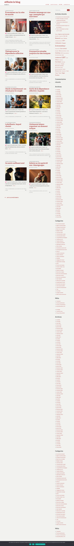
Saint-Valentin (59, 278)
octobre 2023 (59, 141)
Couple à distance (59, 241)
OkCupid (31, 192)
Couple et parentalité (60, 242)
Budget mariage (9, 10)
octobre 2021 (59, 182)
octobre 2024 (59, 122)
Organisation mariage (35, 122)
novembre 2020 (59, 201)
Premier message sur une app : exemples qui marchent (39, 14)
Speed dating (47, 43)
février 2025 (58, 115)
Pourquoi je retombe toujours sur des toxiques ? (39, 53)
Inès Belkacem (10, 128)
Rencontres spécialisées (61, 277)
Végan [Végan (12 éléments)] (63, 73)
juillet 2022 (58, 167)
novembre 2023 (59, 139)
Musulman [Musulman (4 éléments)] (61, 59)
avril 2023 (58, 151)
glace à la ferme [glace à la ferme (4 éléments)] (63, 50)
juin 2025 (58, 108)
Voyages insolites (59, 292)
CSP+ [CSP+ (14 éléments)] (63, 40)
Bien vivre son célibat (11, 161)
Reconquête (58, 268)
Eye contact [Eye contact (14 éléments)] (63, 48)
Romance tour (47, 155)
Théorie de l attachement (61, 287)
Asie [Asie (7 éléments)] (64, 36)
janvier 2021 (58, 198)
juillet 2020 (58, 208)
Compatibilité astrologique (61, 237)
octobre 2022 (59, 161)
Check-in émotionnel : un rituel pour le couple (15, 90)
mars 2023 (58, 153)
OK (30, 544)
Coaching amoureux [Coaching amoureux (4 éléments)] (58, 40)
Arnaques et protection (60, 227)
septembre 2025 (59, 103)
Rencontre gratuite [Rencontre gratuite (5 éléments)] (58, 69)
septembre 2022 (59, 163)
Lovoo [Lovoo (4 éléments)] (67, 57)
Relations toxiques (34, 49)
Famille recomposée (60, 253)
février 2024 (58, 134)
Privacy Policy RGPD (60, 313)
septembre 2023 (59, 142)
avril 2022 (58, 172)
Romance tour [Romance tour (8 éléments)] (58, 71)
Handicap (19, 79)
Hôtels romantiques (60, 256)
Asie (36, 154)
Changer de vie (67, 4)
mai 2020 (58, 211)
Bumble (36, 42)
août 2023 (58, 144)
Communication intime (60, 235)
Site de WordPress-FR (60, 306)
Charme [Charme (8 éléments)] (65, 38)
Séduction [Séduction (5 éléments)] (64, 70)
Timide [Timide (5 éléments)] (67, 70)
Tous (57, 289)
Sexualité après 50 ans (60, 282)
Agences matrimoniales (61, 225)
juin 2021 (58, 189)
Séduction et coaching (60, 280)
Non (33, 544)
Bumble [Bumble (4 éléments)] (62, 38)
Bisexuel (13, 79)
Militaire (36, 82)
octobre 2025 (59, 101)
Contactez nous (54, 4)
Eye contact (39, 81)
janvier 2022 (58, 177)
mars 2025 (58, 113)
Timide (24, 188)
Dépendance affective (11, 49)
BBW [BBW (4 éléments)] (66, 36)
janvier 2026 (58, 96)
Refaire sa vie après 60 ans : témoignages (38, 164)
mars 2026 (58, 93)
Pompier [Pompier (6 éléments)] (62, 63)
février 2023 (58, 155)
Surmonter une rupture (60, 284)
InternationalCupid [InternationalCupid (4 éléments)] (58, 55)
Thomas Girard (34, 57)
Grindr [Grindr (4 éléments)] (68, 50)
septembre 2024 (59, 124)
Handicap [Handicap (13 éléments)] (57, 53)
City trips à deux (59, 232)
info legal (58, 309)
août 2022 (58, 165)
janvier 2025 (58, 117)
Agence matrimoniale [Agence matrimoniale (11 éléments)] (63, 34)
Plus (15, 37)
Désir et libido (59, 246)
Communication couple (11, 87)
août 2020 (58, 206)
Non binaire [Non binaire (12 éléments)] (58, 62)
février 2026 (58, 94)
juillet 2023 (58, 146)
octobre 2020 (59, 203)
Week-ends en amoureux (61, 294)
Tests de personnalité (60, 285)
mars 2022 (58, 173)
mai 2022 (58, 170)
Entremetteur (18, 116)
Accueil (47, 4)
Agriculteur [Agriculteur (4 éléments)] (57, 36)
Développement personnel (61, 249)
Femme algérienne (15, 40)
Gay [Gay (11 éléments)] (60, 50)
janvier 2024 (58, 136)
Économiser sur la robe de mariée (62, 16)
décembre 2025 (59, 98)
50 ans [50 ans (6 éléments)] (56, 34)
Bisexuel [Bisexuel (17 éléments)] (57, 38)
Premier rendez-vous (60, 266)
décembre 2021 (59, 179)
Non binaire (11, 153)
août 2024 (58, 125)
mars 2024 (58, 132)
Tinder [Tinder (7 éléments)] (56, 73)
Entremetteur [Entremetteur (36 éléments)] (60, 46)
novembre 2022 (59, 160)
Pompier (40, 82)
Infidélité (58, 258)
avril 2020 (58, 213)
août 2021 (58, 185)
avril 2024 (58, 130)
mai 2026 (58, 89)
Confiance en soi (59, 239)
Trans (6, 190)
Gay (16, 79)
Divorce (57, 251)
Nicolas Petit (10, 16)
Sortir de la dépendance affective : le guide (39, 90)
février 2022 (58, 175)
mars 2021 (58, 194)
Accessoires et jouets (11, 122)
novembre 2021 (59, 180)
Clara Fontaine (10, 55)
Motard (6, 153)
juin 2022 (58, 168)
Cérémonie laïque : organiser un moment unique (38, 126)
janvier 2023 (58, 156)
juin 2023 (58, 148)
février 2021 (58, 196)
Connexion (58, 301)
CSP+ (36, 81)
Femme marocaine (13, 41)
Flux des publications (60, 302)
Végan (16, 153)
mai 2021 (58, 191)
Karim (32, 18)
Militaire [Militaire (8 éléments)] (57, 59)
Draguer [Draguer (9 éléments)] (64, 43)
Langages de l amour (60, 259)
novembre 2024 (59, 120)
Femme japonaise (32, 155)
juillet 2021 (58, 187)
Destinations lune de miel (61, 247)
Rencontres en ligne (34, 10)
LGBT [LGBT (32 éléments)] (64, 57)
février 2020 (58, 216)
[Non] (72, 543)
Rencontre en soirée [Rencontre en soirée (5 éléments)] (59, 67)
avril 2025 (58, 111)
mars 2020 (58, 215)
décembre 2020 (59, 199)
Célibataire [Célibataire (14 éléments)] (58, 43)
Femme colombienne (45, 154)
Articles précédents (11, 197)
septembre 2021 (59, 184)
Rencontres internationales (61, 273)
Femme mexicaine (21, 41)
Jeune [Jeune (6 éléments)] (63, 55)
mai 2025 (58, 110)
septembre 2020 (59, 204)
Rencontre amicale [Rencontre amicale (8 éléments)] (59, 65)
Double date (41, 42)
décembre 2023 (59, 137)
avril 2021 (58, 192)
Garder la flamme (59, 254)
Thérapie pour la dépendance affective (14, 52)
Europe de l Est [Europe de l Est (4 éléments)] (57, 48)
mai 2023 (58, 149)
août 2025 (58, 105)
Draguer (39, 154)
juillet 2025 (58, 106)
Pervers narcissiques (60, 265)
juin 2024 (58, 129)
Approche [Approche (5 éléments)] (61, 36)
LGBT (6, 80)
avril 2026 (58, 91)
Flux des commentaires (60, 304)
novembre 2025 (59, 99)
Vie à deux (58, 290)
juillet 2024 (58, 127)
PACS (57, 263)
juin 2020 (58, 210)
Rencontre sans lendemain (38, 43)
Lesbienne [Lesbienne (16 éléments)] (58, 57)
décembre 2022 (59, 158)
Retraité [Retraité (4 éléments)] (64, 69)
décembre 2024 (59, 118)
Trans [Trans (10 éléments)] (59, 73)
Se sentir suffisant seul (14, 163)
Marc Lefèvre (34, 167)
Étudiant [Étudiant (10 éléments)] (57, 75)
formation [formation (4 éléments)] (56, 50)
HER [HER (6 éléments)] (62, 53)
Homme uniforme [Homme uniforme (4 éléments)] (66, 53)
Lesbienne (23, 79)
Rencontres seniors (34, 161)
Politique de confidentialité (40, 544)
